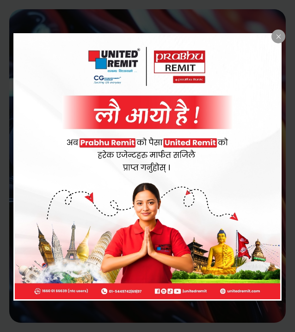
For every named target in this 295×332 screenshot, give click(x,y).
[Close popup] (278, 36)
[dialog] (147, 167)
